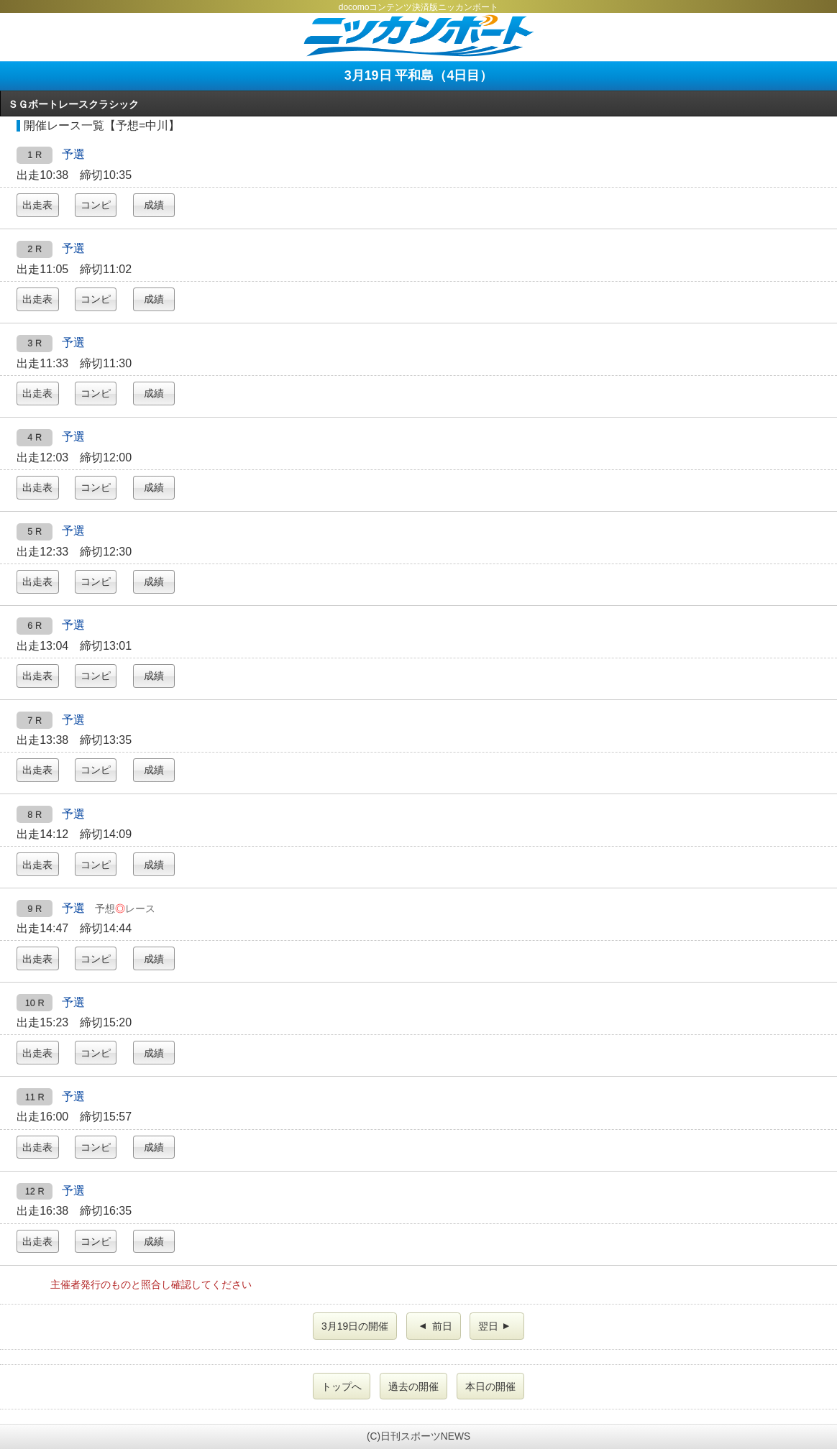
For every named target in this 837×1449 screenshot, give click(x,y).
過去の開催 (413, 1386)
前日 (435, 1326)
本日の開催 (490, 1386)
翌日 (495, 1326)
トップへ (341, 1386)
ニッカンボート (418, 35)
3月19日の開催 (354, 1326)
